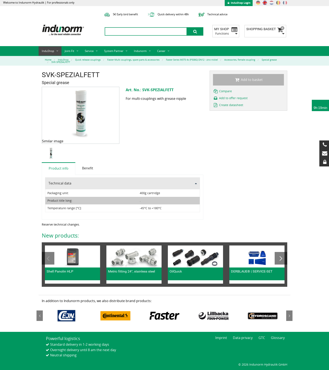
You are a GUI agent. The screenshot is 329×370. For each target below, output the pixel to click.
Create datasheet (228, 105)
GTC (261, 337)
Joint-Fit (69, 51)
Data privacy (243, 337)
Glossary (278, 337)
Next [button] (281, 258)
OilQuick (176, 271)
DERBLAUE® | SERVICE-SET (252, 271)
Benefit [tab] (87, 168)
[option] (51, 153)
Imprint (221, 337)
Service (89, 51)
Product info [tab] (58, 168)
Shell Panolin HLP (60, 271)
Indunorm (140, 51)
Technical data (59, 183)
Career (161, 51)
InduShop (48, 51)
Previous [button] (48, 258)
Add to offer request (230, 98)
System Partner (113, 51)
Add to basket (248, 79)
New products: (60, 235)
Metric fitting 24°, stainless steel (131, 271)
